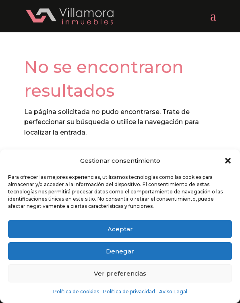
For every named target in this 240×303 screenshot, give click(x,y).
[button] (228, 161)
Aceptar (120, 229)
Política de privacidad (129, 291)
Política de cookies (76, 291)
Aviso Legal (173, 291)
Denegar (120, 251)
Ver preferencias (120, 273)
